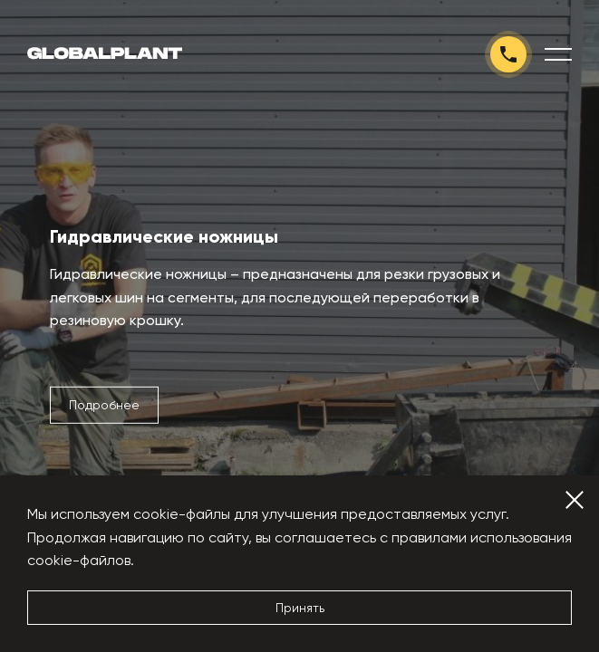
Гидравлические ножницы (164, 236)
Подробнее (104, 405)
